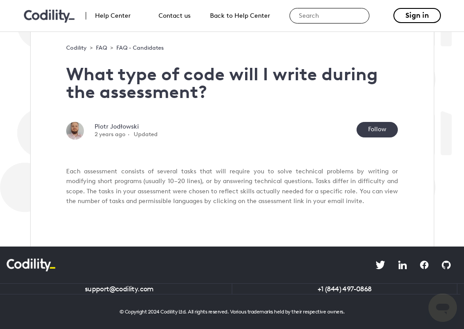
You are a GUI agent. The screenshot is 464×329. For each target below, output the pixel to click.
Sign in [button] (417, 15)
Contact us (174, 16)
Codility (76, 47)
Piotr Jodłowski (117, 126)
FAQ (101, 47)
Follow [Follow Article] (377, 129)
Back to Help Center (240, 16)
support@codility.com (119, 289)
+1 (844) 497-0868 (344, 289)
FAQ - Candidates (140, 47)
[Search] (329, 16)
